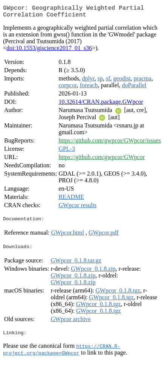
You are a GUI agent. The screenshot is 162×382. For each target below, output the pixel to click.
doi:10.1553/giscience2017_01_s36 (49, 51)
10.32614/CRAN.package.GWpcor (100, 105)
